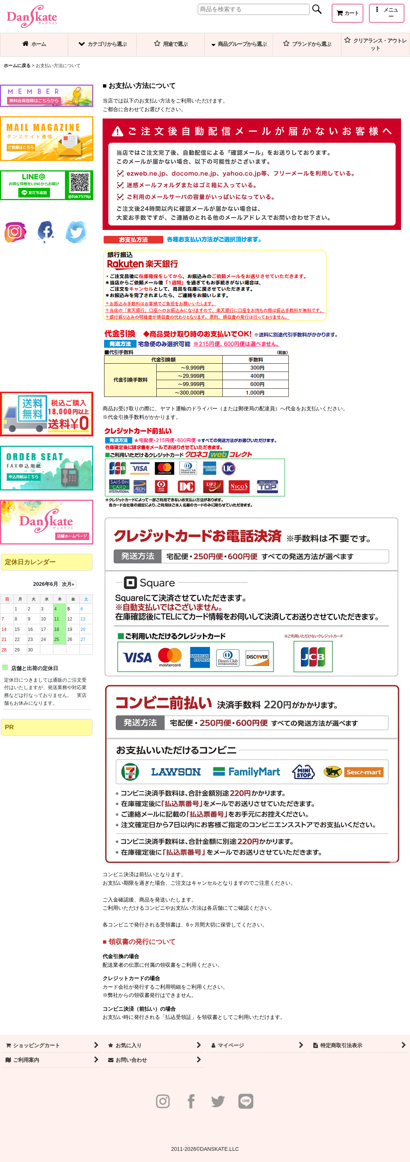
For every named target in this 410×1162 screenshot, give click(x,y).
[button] (386, 13)
